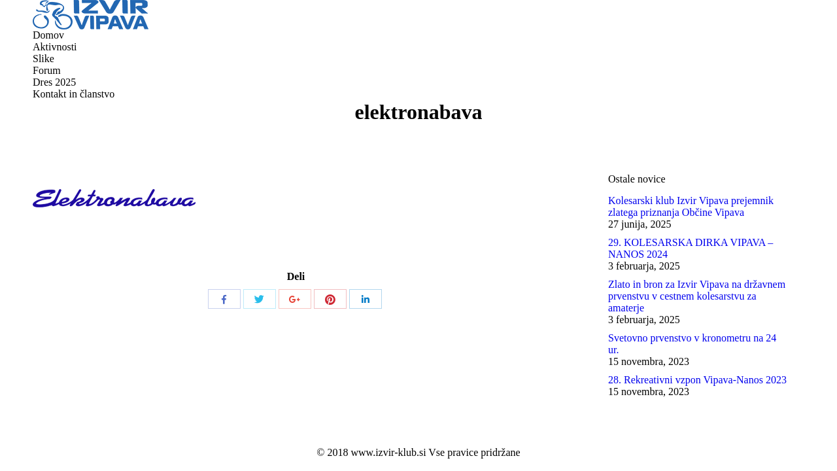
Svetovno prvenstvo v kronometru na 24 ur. (692, 343)
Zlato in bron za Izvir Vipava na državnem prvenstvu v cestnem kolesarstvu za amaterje (696, 296)
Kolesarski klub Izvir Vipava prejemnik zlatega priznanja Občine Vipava (691, 206)
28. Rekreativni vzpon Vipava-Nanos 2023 (697, 379)
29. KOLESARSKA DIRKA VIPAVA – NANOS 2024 (690, 248)
